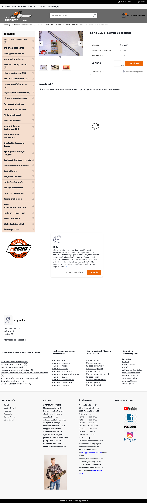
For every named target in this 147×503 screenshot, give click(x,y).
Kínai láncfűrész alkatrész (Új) (14, 361)
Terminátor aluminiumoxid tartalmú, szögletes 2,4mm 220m (103, 119)
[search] (94, 16)
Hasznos (31, 6)
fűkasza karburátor (95, 366)
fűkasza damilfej (93, 385)
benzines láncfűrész (131, 372)
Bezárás (94, 272)
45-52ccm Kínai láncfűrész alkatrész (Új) (19, 378)
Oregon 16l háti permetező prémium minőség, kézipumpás (131, 120)
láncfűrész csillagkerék (62, 382)
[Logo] (17, 15)
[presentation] (41, 43)
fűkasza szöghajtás (94, 368)
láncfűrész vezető (60, 368)
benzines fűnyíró (129, 378)
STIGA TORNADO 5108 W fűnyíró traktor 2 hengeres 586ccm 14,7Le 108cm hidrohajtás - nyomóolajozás (78, 123)
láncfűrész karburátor (62, 371)
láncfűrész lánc (59, 360)
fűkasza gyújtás (93, 382)
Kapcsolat (41, 6)
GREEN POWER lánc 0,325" (75, 25)
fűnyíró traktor (128, 364)
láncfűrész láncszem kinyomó (65, 374)
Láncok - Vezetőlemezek (23, 25)
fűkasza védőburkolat (96, 379)
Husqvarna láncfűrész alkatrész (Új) (17, 370)
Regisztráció (140, 2)
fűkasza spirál (92, 377)
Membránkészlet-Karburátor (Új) (16, 384)
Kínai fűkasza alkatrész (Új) (13, 381)
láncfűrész (126, 359)
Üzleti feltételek (19, 6)
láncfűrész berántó (60, 385)
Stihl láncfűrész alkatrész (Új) (14, 364)
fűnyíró (125, 367)
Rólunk (8, 6)
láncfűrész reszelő (60, 366)
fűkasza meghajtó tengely (98, 374)
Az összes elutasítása (74, 272)
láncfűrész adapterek (62, 363)
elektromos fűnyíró (130, 375)
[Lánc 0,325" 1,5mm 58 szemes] (61, 43)
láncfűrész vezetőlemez (63, 379)
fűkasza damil (92, 360)
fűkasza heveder (93, 363)
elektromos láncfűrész (132, 370)
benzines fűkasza (129, 381)
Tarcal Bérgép (53, 6)
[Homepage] (2, 6)
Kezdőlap (6, 25)
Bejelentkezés (126, 2)
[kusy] (117, 63)
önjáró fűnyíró (128, 384)
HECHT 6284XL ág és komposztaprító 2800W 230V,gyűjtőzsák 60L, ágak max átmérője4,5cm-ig (50, 121)
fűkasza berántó (93, 371)
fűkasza (125, 361)
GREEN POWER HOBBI (54, 25)
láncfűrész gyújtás (60, 377)
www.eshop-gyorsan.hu (78, 501)
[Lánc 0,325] (43, 67)
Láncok (39, 25)
